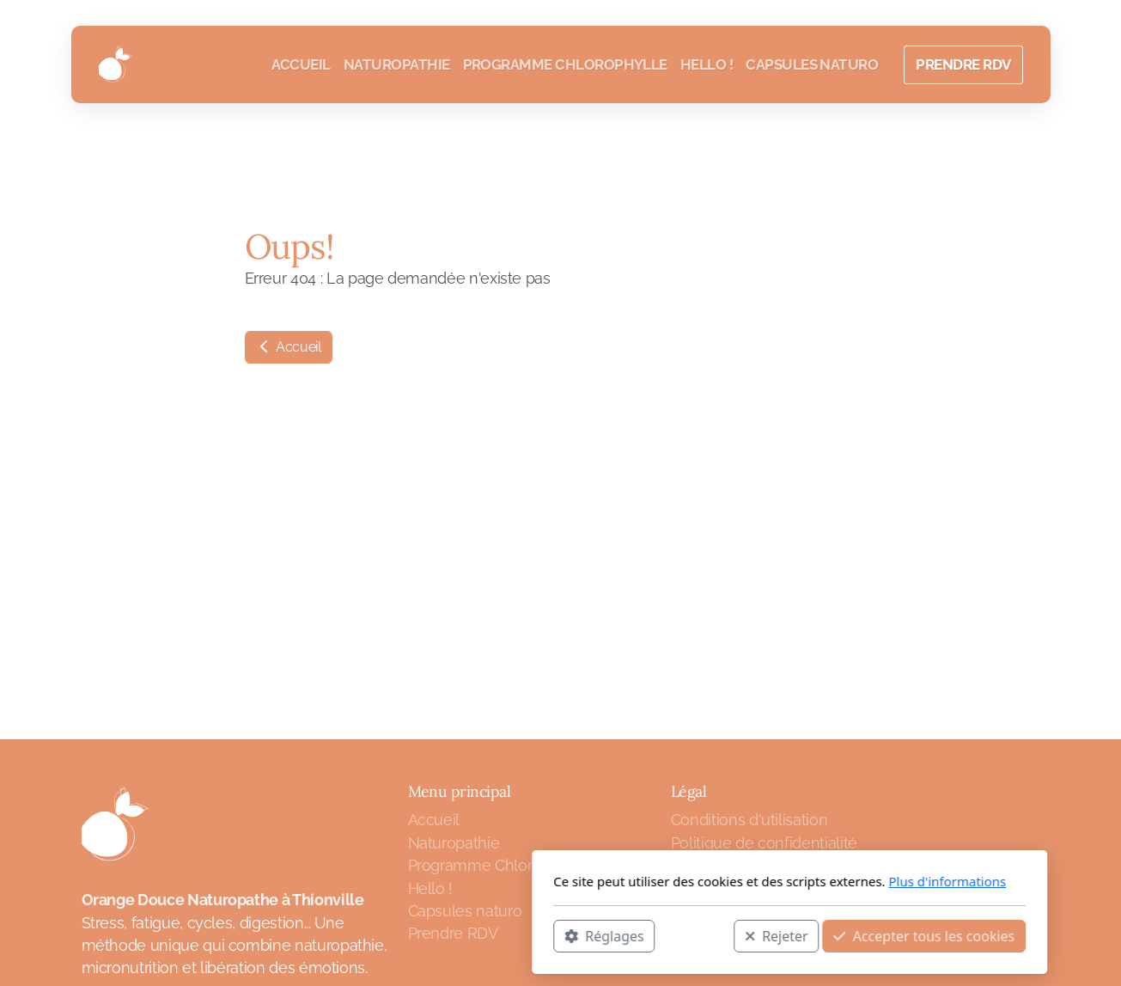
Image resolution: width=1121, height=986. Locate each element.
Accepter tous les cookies (695, 935)
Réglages (375, 935)
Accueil (288, 347)
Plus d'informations (718, 881)
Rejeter (547, 935)
